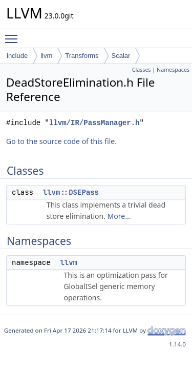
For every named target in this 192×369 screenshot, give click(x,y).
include (17, 55)
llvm (46, 55)
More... (119, 216)
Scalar (121, 55)
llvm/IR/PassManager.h (94, 123)
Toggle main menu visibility (14, 34)
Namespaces (173, 69)
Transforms (81, 55)
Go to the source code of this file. (61, 141)
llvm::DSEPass (71, 192)
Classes (141, 69)
